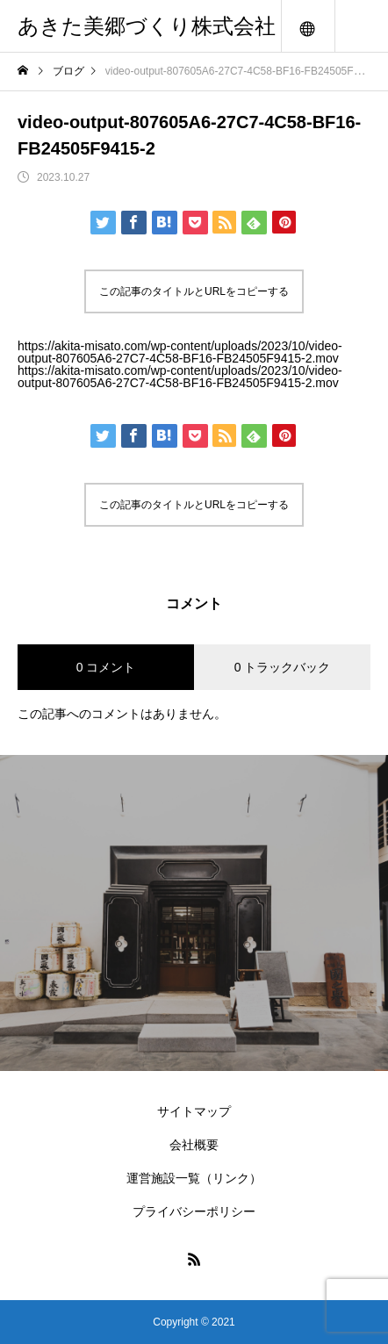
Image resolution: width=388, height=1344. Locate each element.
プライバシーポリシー (194, 1211)
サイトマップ (194, 1111)
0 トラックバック (282, 667)
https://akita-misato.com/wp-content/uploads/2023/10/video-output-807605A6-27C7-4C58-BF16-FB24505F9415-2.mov (180, 352)
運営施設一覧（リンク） (194, 1178)
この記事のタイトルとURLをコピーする (194, 291)
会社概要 (194, 1145)
